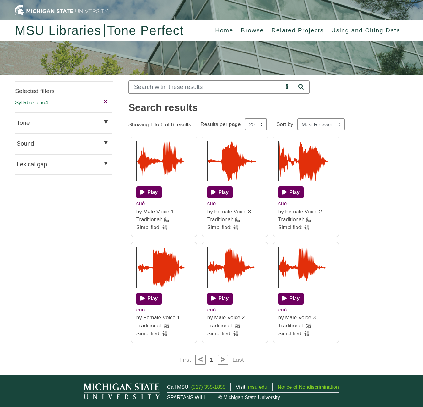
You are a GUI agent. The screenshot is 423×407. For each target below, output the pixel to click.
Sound (25, 143)
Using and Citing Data (365, 30)
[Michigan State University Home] (61, 10)
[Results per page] (256, 124)
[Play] (149, 192)
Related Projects (297, 30)
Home (224, 30)
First (185, 359)
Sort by (284, 124)
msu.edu (257, 387)
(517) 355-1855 (208, 387)
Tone (23, 122)
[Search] (206, 87)
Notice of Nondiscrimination (308, 387)
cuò (140, 203)
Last (238, 359)
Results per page (220, 124)
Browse (252, 30)
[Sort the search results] (321, 124)
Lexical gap (32, 164)
